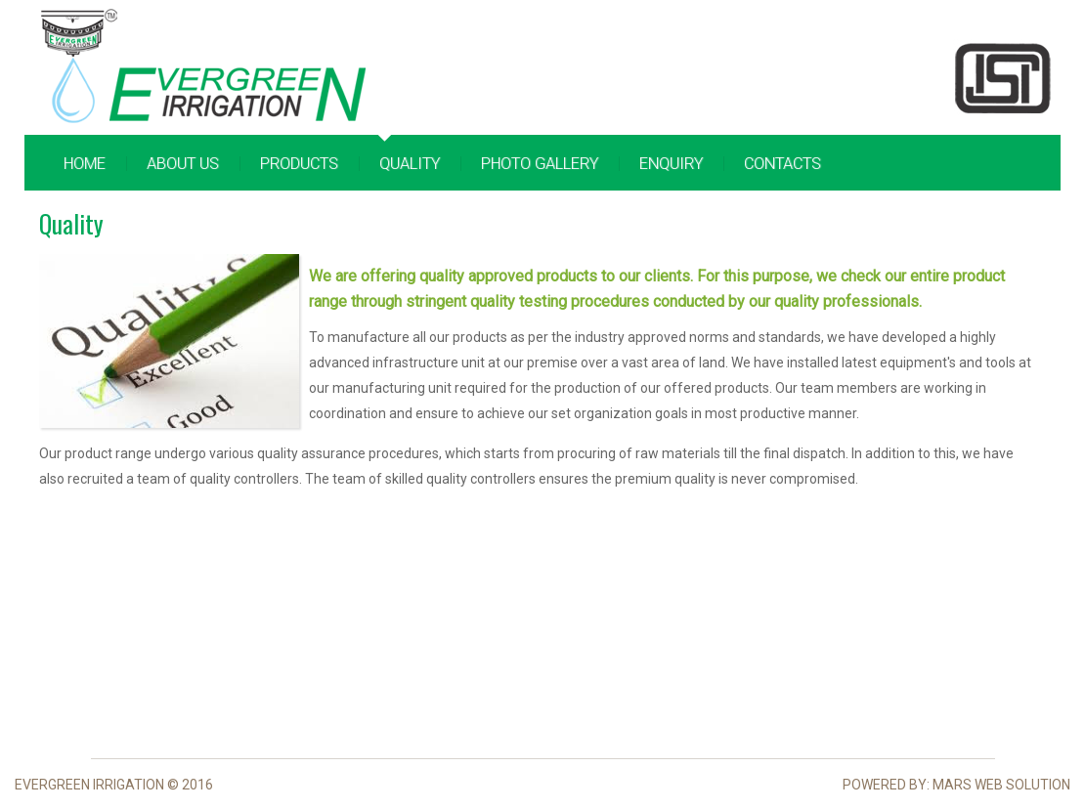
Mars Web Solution (1001, 784)
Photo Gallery (539, 163)
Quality (409, 163)
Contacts (782, 163)
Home (85, 163)
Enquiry (671, 163)
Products (299, 163)
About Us (183, 163)
